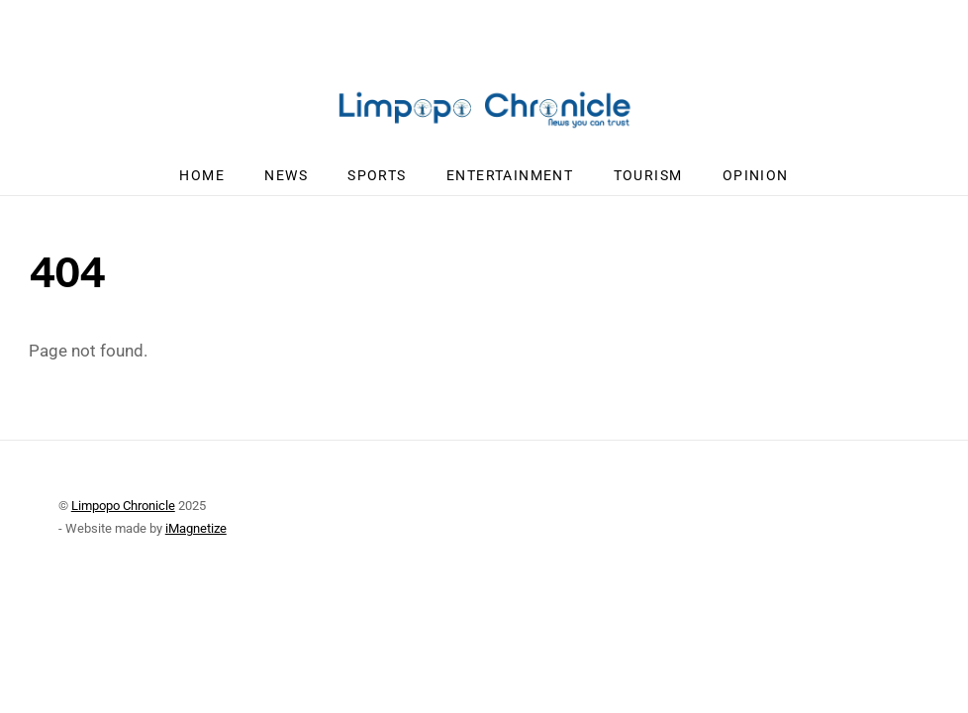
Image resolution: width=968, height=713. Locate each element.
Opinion (756, 175)
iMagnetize (196, 528)
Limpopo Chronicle (123, 505)
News (286, 175)
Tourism (648, 175)
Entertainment (509, 175)
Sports (376, 175)
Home (202, 175)
